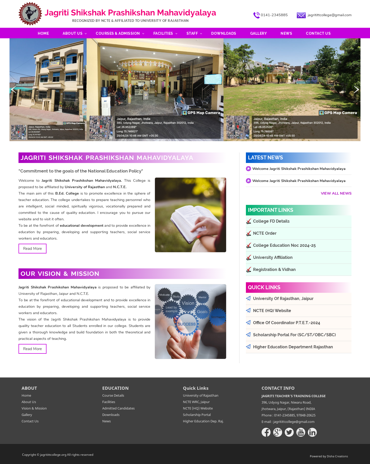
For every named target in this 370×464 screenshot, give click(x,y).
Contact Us (318, 33)
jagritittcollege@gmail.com (329, 14)
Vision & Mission (34, 408)
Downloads (223, 33)
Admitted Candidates (118, 408)
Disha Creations (337, 456)
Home (43, 33)
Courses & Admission (118, 33)
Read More (32, 248)
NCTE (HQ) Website (198, 408)
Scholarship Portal (197, 414)
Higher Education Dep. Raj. (203, 421)
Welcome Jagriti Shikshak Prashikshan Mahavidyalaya (299, 168)
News (286, 33)
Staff (192, 33)
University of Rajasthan (200, 395)
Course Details (113, 395)
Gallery (258, 33)
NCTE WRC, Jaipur (196, 401)
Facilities (163, 33)
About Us (72, 33)
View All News (336, 193)
